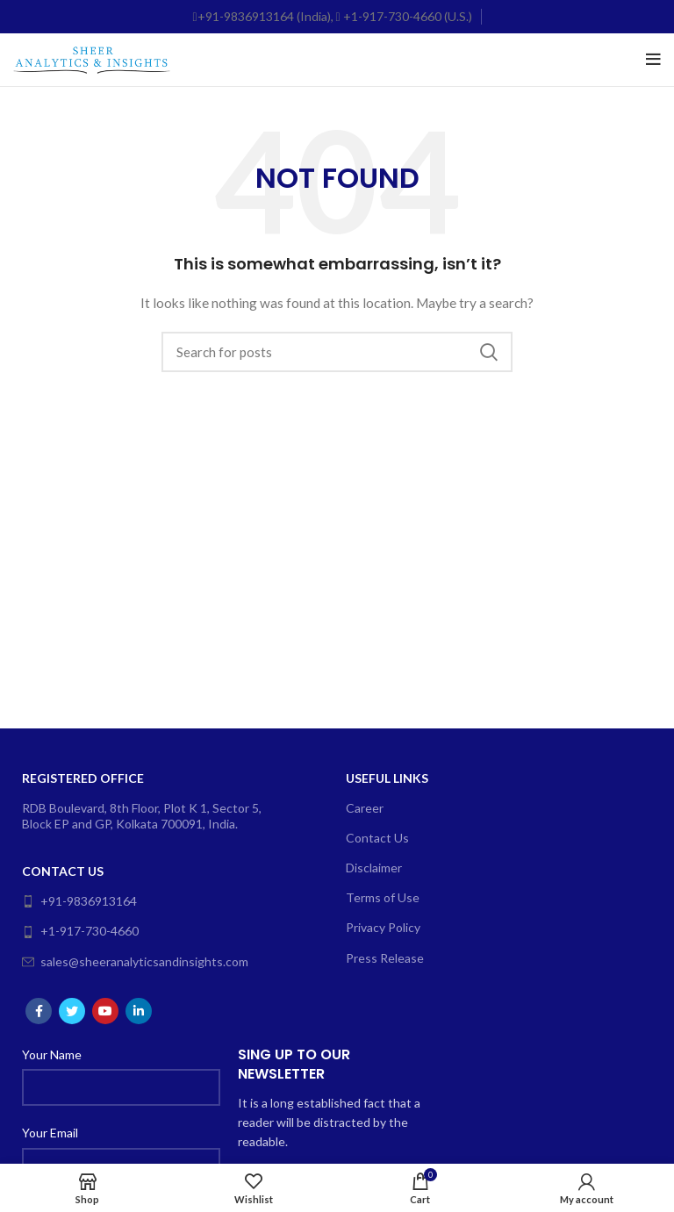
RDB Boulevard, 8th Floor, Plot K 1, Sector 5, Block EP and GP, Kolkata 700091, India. (142, 815)
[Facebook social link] (38, 1011)
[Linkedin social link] (138, 1011)
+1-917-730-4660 (80, 930)
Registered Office (83, 778)
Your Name (52, 1054)
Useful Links (387, 778)
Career (365, 807)
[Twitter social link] (72, 1011)
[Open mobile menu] (653, 59)
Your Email (50, 1132)
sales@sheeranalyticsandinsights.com (135, 961)
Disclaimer (374, 867)
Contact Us (63, 871)
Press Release (385, 957)
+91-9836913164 (79, 900)
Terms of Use (382, 897)
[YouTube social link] (105, 1011)
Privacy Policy (383, 927)
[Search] (337, 352)
